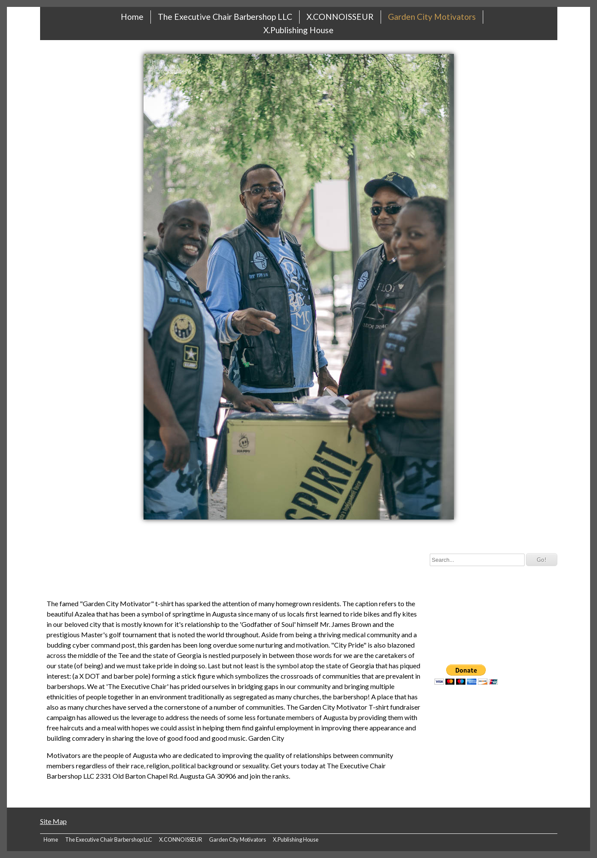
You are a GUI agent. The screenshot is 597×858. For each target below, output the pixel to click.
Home (132, 17)
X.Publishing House (298, 30)
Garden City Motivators (432, 17)
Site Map (53, 821)
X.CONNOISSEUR (340, 17)
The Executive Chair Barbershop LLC (225, 17)
